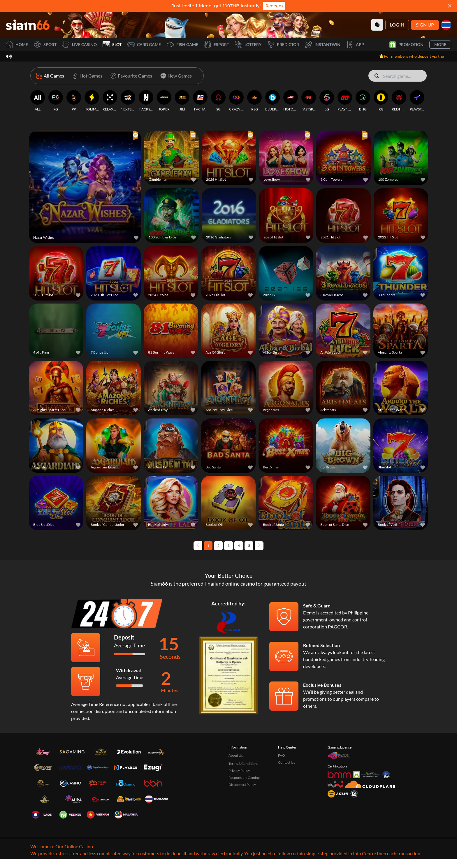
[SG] (218, 101)
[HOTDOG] (290, 101)
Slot (112, 44)
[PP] (73, 101)
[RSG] (254, 101)
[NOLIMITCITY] (92, 101)
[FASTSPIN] (308, 101)
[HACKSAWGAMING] (146, 101)
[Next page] (259, 545)
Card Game (144, 44)
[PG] (55, 101)
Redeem (274, 5)
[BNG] (363, 101)
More (440, 44)
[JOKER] (164, 101)
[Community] (377, 25)
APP (355, 44)
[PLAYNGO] (345, 101)
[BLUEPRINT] (272, 101)
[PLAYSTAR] (417, 101)
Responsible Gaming (244, 777)
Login (397, 24)
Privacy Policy (239, 770)
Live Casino (79, 44)
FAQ (281, 755)
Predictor (283, 44)
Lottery (248, 44)
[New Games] (175, 76)
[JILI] (182, 101)
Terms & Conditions (243, 763)
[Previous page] (198, 545)
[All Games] (50, 75)
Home (17, 44)
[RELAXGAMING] (110, 101)
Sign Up (425, 24)
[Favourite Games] (130, 76)
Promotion (406, 44)
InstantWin (322, 44)
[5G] (326, 101)
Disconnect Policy (242, 784)
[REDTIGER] (399, 101)
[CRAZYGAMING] (236, 101)
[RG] (381, 101)
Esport (216, 44)
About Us (235, 755)
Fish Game (182, 44)
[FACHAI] (200, 101)
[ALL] (37, 101)
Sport (45, 44)
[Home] (28, 25)
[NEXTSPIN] (128, 101)
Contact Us (286, 762)
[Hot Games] (86, 76)
